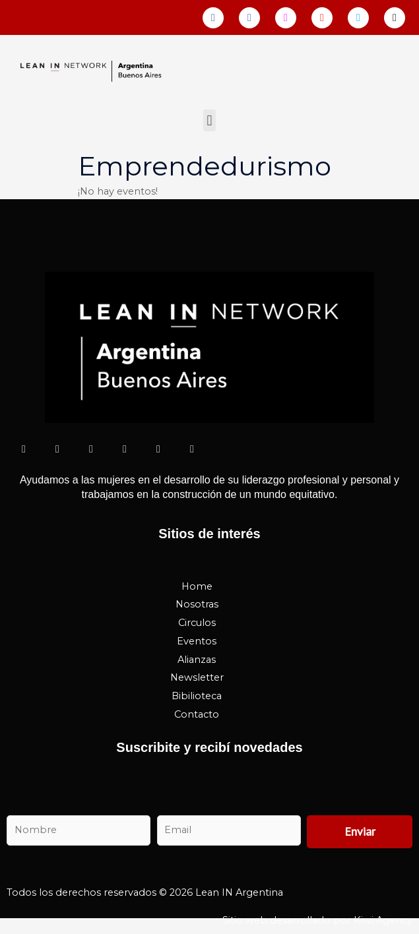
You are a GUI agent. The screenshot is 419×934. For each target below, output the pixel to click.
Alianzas (196, 660)
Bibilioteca (197, 696)
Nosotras (197, 604)
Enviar (359, 831)
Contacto (196, 714)
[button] (209, 120)
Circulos (197, 623)
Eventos (196, 641)
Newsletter (197, 677)
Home (196, 586)
